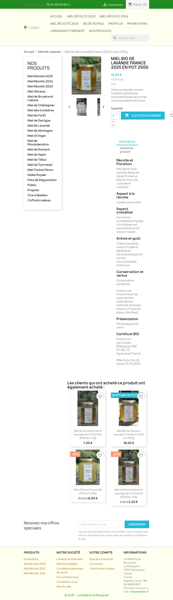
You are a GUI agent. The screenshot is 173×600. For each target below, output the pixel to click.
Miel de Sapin (36, 155)
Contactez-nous (67, 581)
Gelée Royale (93, 24)
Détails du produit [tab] (127, 150)
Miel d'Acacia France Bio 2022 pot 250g (87, 491)
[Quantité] (115, 116)
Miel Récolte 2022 (34, 564)
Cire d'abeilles (37, 195)
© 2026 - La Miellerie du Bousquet (87, 595)
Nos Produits (100, 31)
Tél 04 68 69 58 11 (58, 5)
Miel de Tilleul (36, 160)
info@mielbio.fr (139, 591)
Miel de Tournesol (39, 165)
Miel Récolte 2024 (114, 16)
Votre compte (101, 552)
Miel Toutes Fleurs (40, 170)
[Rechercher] (130, 38)
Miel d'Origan (36, 136)
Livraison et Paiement (70, 559)
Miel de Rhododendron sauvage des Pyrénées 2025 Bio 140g (87, 434)
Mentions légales (67, 564)
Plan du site (64, 586)
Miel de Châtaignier (41, 105)
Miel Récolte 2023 (64, 24)
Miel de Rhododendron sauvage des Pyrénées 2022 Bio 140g (128, 493)
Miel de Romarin (38, 149)
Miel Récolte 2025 (81, 16)
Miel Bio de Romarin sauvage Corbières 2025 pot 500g (129, 434)
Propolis (115, 24)
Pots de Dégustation (42, 180)
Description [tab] (127, 141)
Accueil (56, 16)
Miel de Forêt (36, 115)
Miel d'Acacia (36, 91)
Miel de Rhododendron (38, 142)
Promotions (137, 24)
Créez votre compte (102, 568)
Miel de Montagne (40, 131)
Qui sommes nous (68, 577)
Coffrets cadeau (39, 200)
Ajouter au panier (143, 115)
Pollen (31, 185)
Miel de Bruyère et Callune (40, 98)
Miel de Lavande (38, 126)
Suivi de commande (101, 559)
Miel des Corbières (40, 110)
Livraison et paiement (67, 31)
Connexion (96, 564)
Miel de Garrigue (39, 120)
